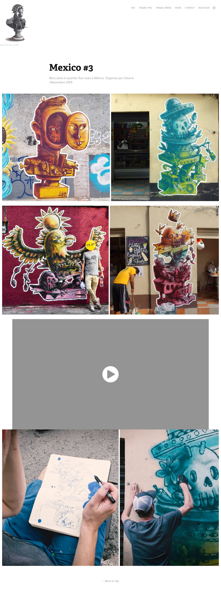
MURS (178, 7)
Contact (190, 7)
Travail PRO (145, 7)
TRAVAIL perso (163, 7)
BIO (133, 7)
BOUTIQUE (204, 7)
